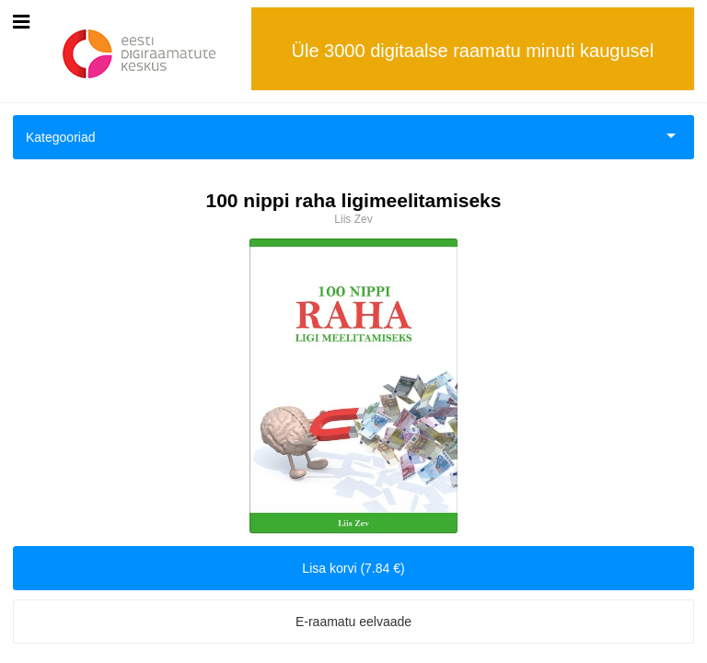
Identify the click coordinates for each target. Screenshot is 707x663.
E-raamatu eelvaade (353, 621)
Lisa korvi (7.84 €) (353, 568)
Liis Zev (353, 219)
